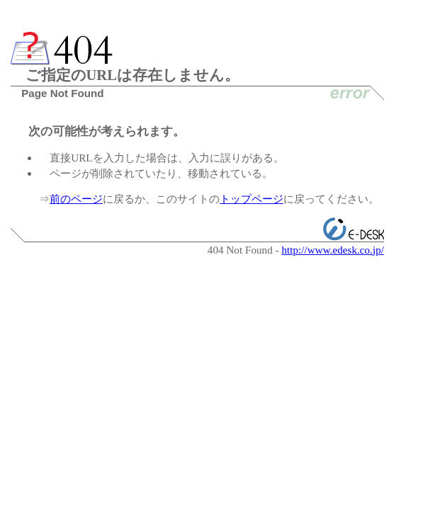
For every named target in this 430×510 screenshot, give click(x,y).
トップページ (251, 199)
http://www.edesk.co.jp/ (332, 250)
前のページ (76, 199)
